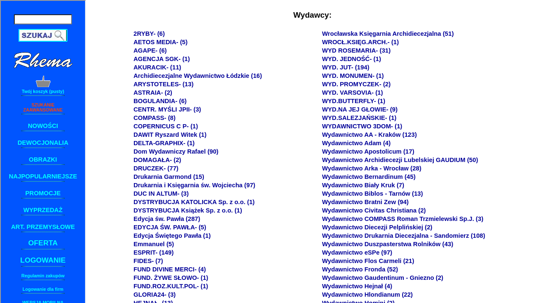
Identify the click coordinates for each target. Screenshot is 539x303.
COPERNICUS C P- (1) (165, 126)
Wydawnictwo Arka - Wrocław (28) (372, 168)
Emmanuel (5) (153, 244)
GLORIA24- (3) (154, 294)
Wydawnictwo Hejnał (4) (357, 286)
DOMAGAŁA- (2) (157, 160)
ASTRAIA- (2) (152, 92)
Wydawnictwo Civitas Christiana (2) (374, 210)
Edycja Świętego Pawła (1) (172, 235)
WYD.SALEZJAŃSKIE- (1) (359, 117)
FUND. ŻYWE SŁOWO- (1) (170, 277)
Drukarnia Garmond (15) (168, 176)
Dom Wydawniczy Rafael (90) (176, 151)
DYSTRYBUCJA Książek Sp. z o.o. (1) (187, 210)
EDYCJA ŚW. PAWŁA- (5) (169, 227)
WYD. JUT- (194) (345, 67)
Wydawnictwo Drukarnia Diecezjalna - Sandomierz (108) (403, 235)
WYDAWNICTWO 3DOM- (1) (362, 126)
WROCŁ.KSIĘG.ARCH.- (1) (360, 42)
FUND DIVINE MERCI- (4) (169, 269)
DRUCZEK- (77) (156, 168)
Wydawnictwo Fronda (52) (360, 269)
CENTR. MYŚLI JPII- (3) (167, 109)
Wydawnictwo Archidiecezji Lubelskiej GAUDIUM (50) (400, 160)
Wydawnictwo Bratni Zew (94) (365, 202)
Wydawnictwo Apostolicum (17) (368, 151)
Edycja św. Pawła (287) (166, 218)
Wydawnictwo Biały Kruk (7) (363, 185)
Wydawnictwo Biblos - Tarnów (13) (372, 193)
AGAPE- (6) (150, 50)
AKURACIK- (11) (157, 67)
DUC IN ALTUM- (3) (161, 193)
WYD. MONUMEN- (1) (353, 75)
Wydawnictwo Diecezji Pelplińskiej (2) (377, 227)
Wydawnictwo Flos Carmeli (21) (368, 261)
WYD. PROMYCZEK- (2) (356, 84)
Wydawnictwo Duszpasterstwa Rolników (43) (388, 244)
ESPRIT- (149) (153, 252)
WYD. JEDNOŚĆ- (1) (351, 59)
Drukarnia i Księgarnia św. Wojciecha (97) (194, 185)
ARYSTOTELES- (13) (163, 84)
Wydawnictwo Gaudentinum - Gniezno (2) (382, 277)
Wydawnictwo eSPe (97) (357, 252)
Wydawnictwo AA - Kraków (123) (369, 134)
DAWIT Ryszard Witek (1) (169, 134)
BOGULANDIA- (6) (160, 101)
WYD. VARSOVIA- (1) (352, 92)
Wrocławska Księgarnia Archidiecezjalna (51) (388, 33)
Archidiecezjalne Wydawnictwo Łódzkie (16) (197, 75)
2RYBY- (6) (149, 33)
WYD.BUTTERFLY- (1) (353, 101)
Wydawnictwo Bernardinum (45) (369, 176)
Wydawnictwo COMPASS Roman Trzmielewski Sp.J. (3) (402, 218)
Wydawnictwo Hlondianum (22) (367, 294)
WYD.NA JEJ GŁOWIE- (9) (360, 109)
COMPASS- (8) (154, 117)
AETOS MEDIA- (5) (160, 42)
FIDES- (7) (148, 261)
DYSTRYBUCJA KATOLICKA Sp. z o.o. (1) (194, 202)
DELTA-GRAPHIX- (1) (164, 143)
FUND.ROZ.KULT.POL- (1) (170, 286)
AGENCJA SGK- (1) (161, 59)
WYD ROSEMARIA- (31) (356, 50)
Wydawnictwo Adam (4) (356, 143)
